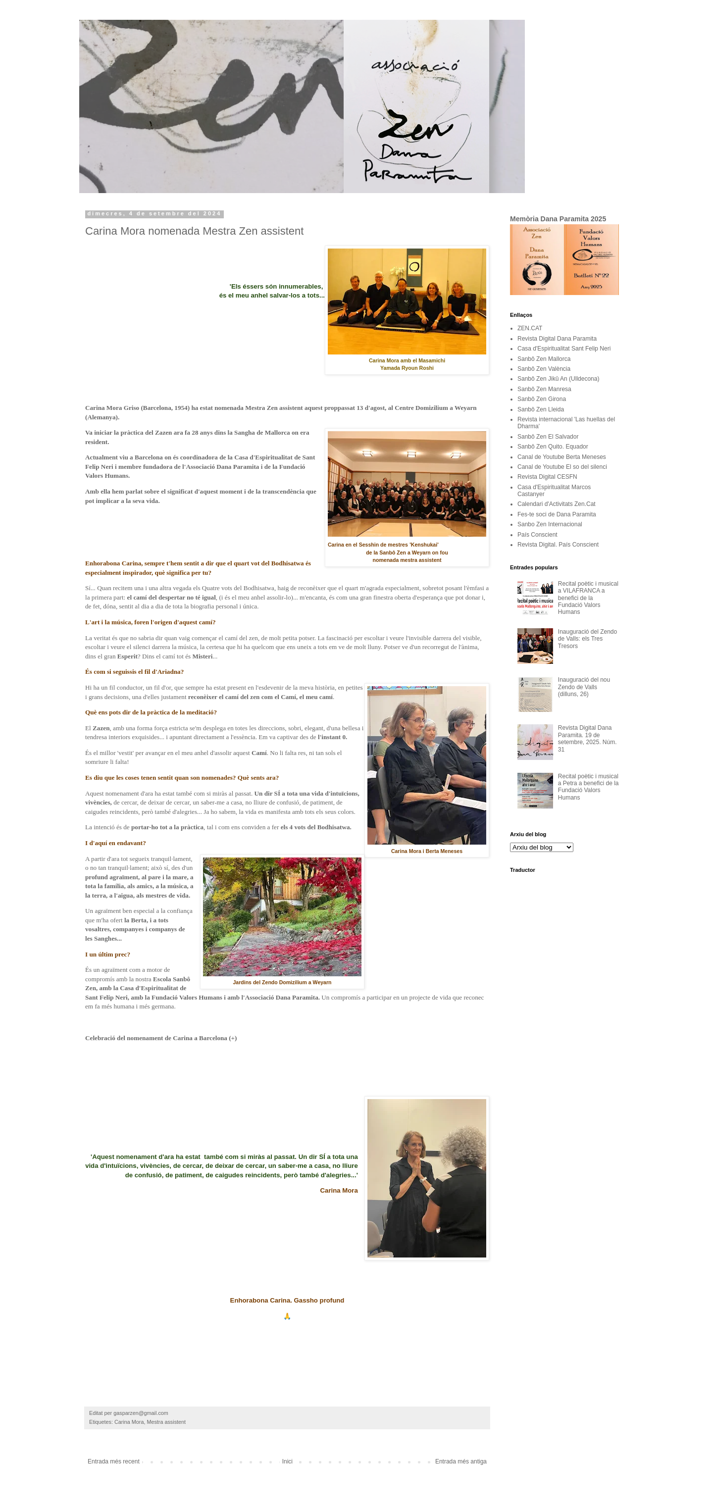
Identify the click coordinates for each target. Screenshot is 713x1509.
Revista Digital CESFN (547, 476)
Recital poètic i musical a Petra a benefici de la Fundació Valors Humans (588, 787)
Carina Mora (129, 1422)
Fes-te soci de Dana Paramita (556, 514)
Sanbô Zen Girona (541, 399)
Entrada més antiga (461, 1461)
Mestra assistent (166, 1422)
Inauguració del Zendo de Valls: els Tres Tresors (587, 639)
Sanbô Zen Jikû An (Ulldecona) (558, 378)
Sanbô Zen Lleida (540, 409)
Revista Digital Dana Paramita (557, 338)
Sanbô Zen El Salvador (547, 436)
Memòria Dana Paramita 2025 (558, 219)
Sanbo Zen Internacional (549, 524)
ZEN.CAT (529, 328)
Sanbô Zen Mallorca (543, 358)
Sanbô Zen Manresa (544, 389)
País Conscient (537, 534)
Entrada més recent (114, 1461)
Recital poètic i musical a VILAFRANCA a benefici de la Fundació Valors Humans (588, 598)
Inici (287, 1461)
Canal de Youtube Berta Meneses (561, 456)
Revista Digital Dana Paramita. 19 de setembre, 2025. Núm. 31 (587, 738)
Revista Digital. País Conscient (558, 544)
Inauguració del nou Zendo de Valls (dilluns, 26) (584, 687)
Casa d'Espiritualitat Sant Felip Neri (564, 348)
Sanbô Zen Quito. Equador (552, 446)
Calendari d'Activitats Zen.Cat (556, 504)
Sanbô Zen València (543, 368)
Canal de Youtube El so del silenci (562, 466)
